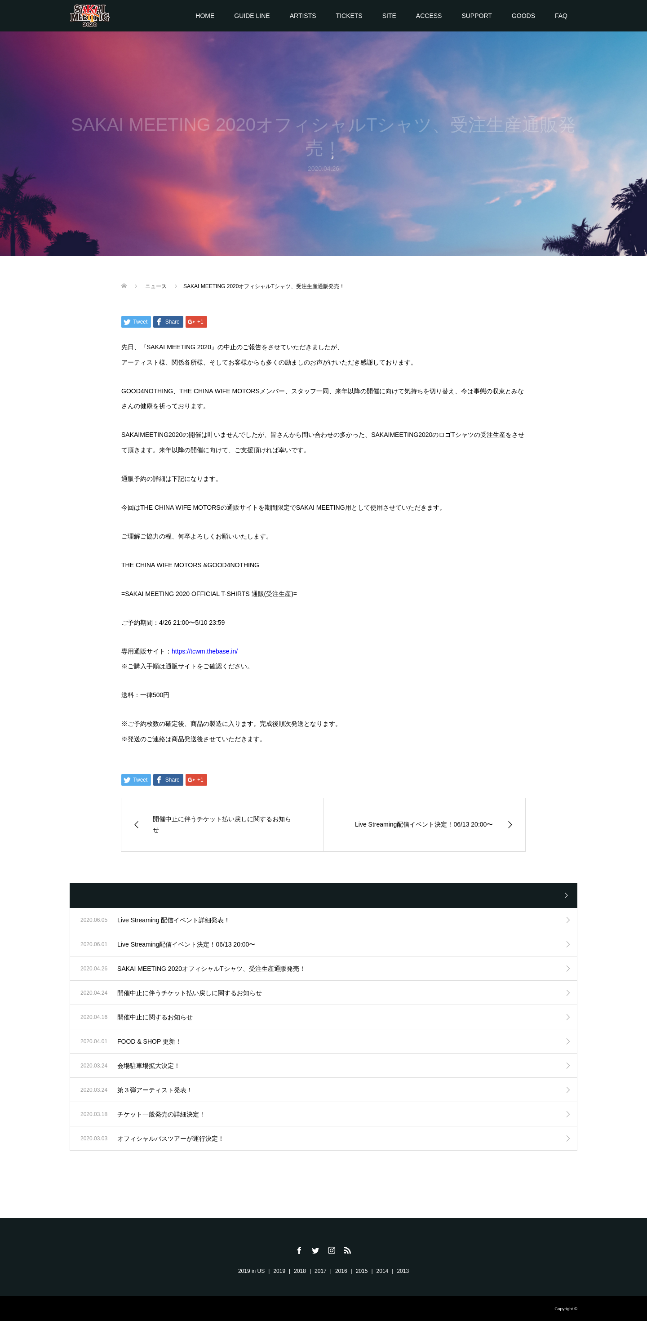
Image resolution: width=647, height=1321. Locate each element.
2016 (341, 1271)
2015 (362, 1271)
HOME (204, 15)
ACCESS (429, 15)
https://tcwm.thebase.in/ (205, 651)
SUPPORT (476, 15)
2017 (321, 1271)
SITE (389, 15)
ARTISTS (303, 15)
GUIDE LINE (252, 15)
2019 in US (251, 1271)
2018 (300, 1271)
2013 (403, 1271)
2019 (279, 1271)
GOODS (523, 15)
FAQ (561, 15)
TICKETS (349, 15)
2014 (383, 1271)
